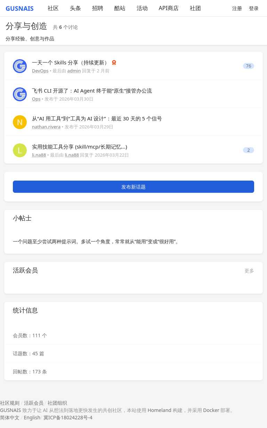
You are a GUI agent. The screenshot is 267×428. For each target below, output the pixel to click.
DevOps (40, 71)
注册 (237, 8)
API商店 (169, 8)
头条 (75, 8)
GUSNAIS (10, 410)
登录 (254, 8)
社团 (195, 8)
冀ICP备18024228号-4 (67, 417)
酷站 (120, 8)
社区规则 (9, 402)
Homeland (159, 410)
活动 (142, 8)
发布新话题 (133, 186)
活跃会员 (33, 402)
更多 (249, 270)
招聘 (97, 8)
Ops (36, 99)
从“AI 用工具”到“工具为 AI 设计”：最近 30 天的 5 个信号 (97, 118)
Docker (211, 410)
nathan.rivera (46, 127)
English (32, 417)
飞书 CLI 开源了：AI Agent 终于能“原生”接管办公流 (92, 90)
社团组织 (57, 402)
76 (248, 66)
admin (74, 71)
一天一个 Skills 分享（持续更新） (71, 62)
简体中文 (9, 417)
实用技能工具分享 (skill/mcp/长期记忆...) (79, 146)
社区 (53, 8)
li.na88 (39, 155)
